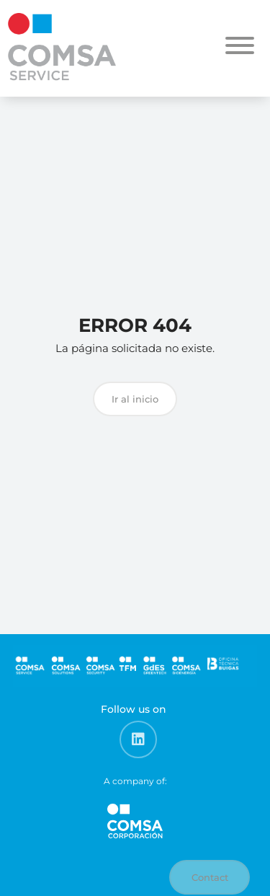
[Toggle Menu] (239, 45)
